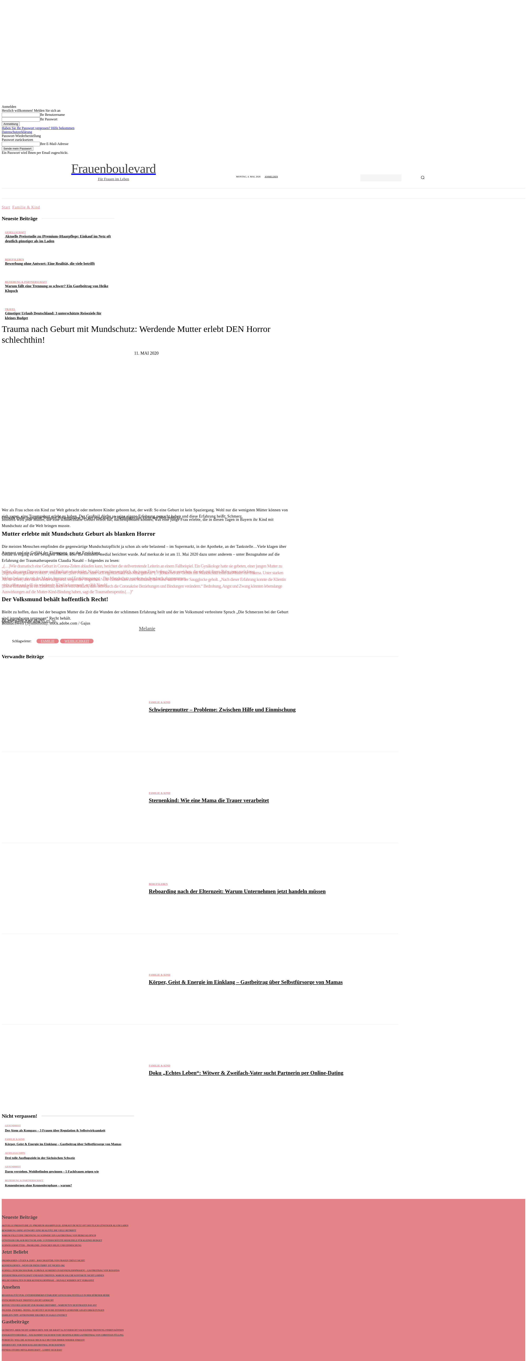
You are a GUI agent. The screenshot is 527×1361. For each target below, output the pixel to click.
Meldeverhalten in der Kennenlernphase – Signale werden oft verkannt (48, 1280)
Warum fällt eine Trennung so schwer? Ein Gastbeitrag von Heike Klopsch (49, 1235)
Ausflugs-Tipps (15, 1153)
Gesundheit (13, 1125)
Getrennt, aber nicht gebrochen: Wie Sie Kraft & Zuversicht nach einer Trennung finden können (63, 1330)
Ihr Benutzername (52, 114)
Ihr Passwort (48, 119)
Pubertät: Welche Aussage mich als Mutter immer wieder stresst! (43, 1340)
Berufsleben (14, 259)
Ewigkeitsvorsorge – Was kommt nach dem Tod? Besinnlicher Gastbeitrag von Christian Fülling (63, 1335)
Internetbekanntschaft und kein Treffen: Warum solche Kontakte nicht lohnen (53, 1275)
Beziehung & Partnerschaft (26, 282)
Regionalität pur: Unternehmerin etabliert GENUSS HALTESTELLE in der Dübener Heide (56, 1295)
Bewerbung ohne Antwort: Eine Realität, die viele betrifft (50, 263)
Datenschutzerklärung (17, 132)
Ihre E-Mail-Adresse (54, 144)
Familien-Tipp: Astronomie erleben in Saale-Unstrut (34, 1315)
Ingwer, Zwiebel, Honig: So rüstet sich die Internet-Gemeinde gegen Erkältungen (53, 1310)
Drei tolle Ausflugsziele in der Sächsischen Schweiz (40, 1158)
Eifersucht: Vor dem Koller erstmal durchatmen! (33, 1345)
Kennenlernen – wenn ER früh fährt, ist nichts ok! (33, 1265)
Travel (10, 309)
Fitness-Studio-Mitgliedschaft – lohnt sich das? (32, 1350)
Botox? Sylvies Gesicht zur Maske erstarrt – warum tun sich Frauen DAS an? (49, 1305)
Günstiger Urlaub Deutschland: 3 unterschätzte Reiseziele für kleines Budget (52, 1240)
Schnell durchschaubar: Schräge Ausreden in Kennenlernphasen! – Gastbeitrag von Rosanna (60, 1270)
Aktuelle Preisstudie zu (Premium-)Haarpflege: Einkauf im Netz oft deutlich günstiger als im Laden (65, 1225)
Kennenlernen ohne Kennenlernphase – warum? (38, 1185)
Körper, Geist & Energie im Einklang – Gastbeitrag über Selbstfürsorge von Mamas (246, 982)
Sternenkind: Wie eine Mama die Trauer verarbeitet (209, 800)
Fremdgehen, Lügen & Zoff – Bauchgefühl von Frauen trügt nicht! (43, 1260)
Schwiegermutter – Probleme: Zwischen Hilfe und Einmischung (222, 709)
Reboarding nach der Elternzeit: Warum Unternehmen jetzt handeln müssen (237, 891)
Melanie (147, 628)
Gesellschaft (15, 232)
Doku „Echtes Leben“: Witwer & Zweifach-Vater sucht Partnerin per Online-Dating (246, 1073)
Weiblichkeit (76, 641)
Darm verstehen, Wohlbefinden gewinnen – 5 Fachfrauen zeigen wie (52, 1171)
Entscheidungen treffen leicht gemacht (28, 1300)
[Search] (422, 177)
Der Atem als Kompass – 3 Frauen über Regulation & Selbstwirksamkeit (55, 1130)
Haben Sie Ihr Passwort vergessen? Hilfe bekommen (38, 128)
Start (6, 207)
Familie (48, 641)
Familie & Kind (26, 207)
